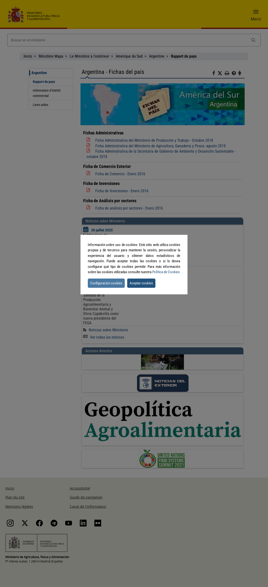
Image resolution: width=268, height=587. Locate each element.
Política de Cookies (166, 272)
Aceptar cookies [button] (141, 283)
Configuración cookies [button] (106, 283)
